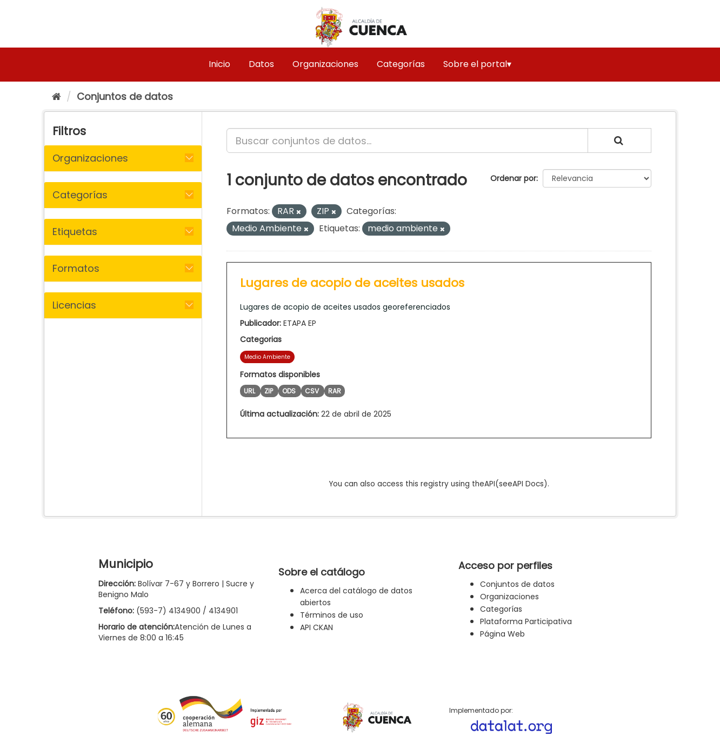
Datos (261, 64)
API (489, 484)
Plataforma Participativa (526, 621)
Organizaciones (325, 64)
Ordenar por (513, 178)
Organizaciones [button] (90, 158)
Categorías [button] (80, 195)
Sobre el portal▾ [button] (477, 64)
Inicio (219, 64)
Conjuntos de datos (125, 96)
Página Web (502, 633)
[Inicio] (56, 96)
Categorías (401, 64)
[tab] (123, 158)
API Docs (528, 484)
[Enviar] (619, 140)
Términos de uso (331, 615)
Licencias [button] (74, 305)
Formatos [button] (75, 268)
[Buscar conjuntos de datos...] (407, 140)
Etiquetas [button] (74, 231)
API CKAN (316, 627)
